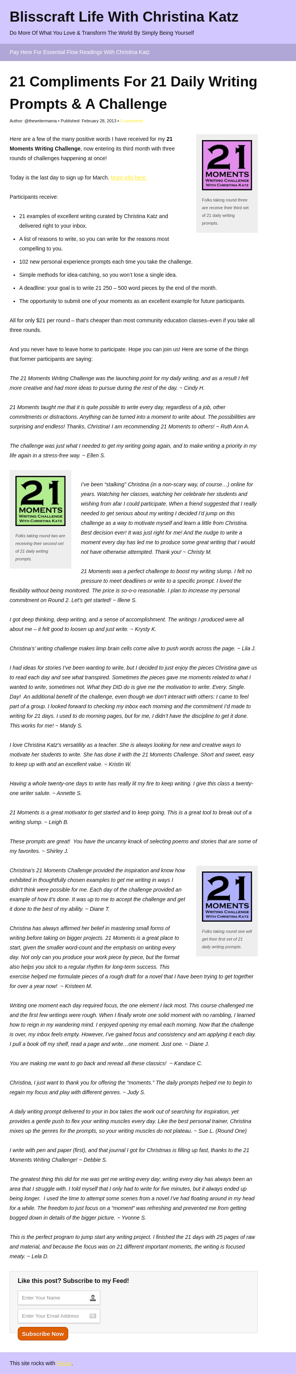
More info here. (129, 177)
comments (131, 120)
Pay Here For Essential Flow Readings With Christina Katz (80, 52)
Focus (64, 1363)
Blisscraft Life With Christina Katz (124, 17)
